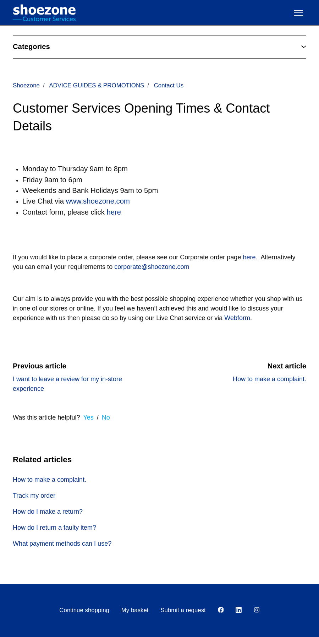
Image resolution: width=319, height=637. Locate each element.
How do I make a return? (48, 511)
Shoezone (26, 85)
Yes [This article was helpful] (88, 417)
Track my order (34, 495)
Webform (237, 318)
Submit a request (182, 610)
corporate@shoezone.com (151, 266)
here (249, 257)
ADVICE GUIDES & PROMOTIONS (96, 85)
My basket (135, 610)
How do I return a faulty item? (54, 527)
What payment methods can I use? (62, 543)
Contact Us (168, 85)
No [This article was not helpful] (106, 417)
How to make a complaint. (269, 379)
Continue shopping (84, 610)
